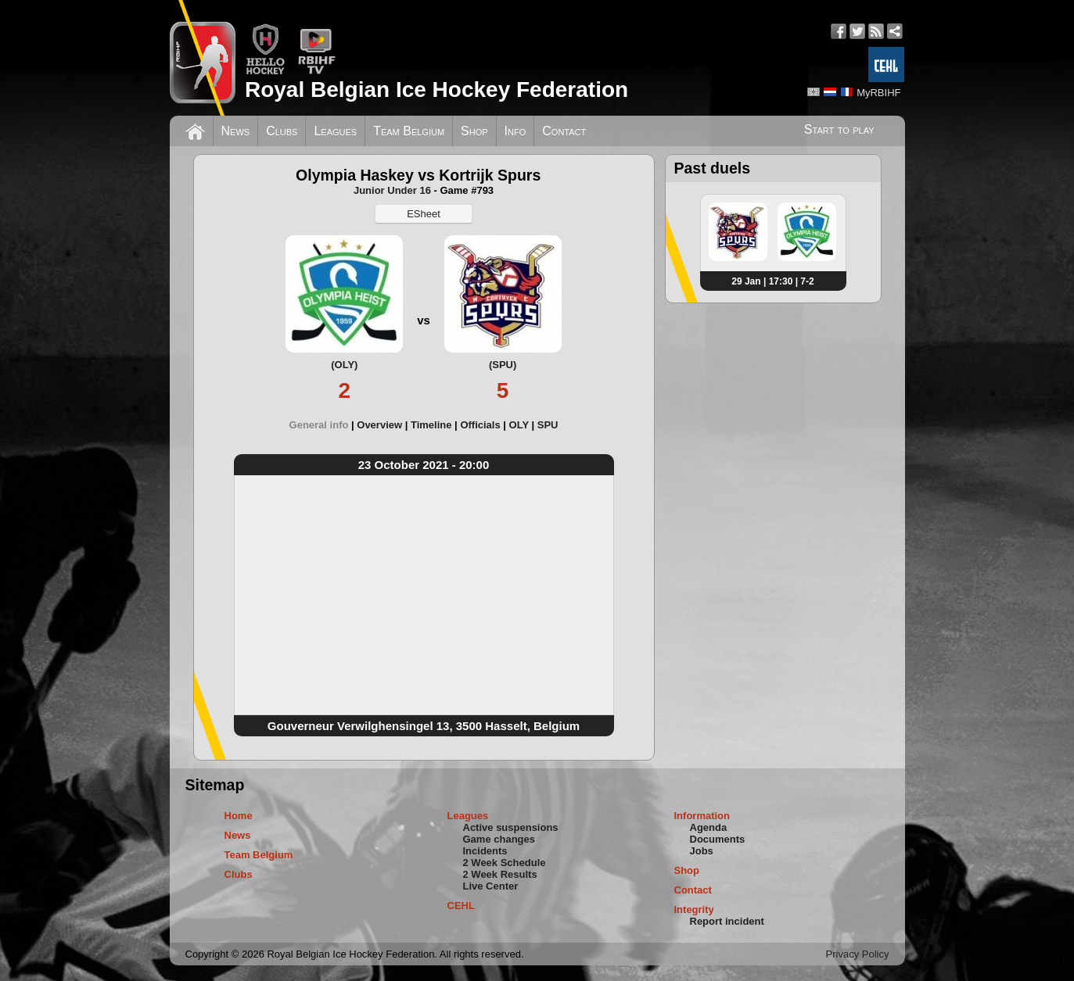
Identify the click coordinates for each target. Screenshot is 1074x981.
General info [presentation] (319, 425)
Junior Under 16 (392, 190)
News (235, 131)
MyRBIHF (878, 92)
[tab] (323, 425)
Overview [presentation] (379, 425)
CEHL (461, 905)
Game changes (499, 839)
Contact (564, 131)
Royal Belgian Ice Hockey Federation (436, 89)
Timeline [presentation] (431, 425)
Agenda (708, 827)
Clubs (281, 131)
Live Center (491, 886)
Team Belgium (408, 131)
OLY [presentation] (519, 425)
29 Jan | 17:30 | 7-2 (772, 281)
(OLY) (344, 365)
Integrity (694, 909)
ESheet (423, 214)
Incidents (485, 851)
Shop (474, 131)
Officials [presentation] (480, 425)
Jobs (701, 851)
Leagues (335, 131)
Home (238, 816)
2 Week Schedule (504, 862)
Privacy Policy (857, 954)
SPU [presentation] (548, 425)
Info (515, 131)
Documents (717, 839)
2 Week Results (500, 874)
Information (702, 816)
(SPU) (502, 365)
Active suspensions (511, 827)
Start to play (839, 129)
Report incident (727, 921)
